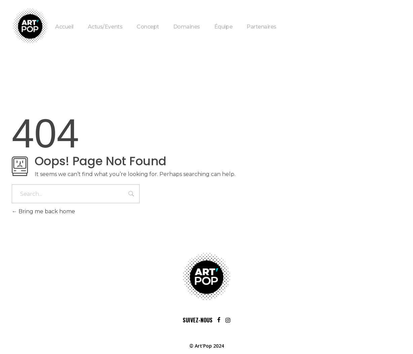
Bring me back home (43, 211)
